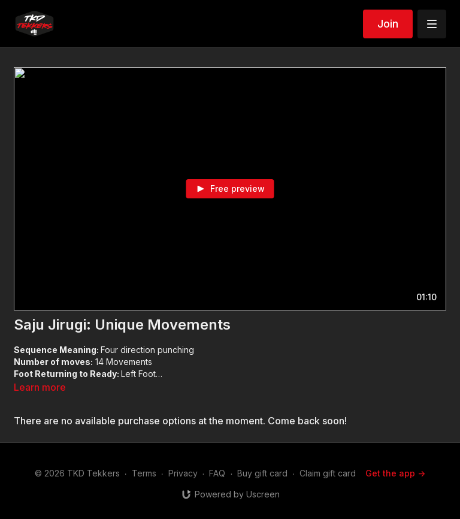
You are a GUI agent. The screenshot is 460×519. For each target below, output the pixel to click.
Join (387, 23)
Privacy (183, 473)
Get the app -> (395, 473)
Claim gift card (327, 473)
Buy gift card (262, 473)
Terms (144, 473)
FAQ (217, 473)
